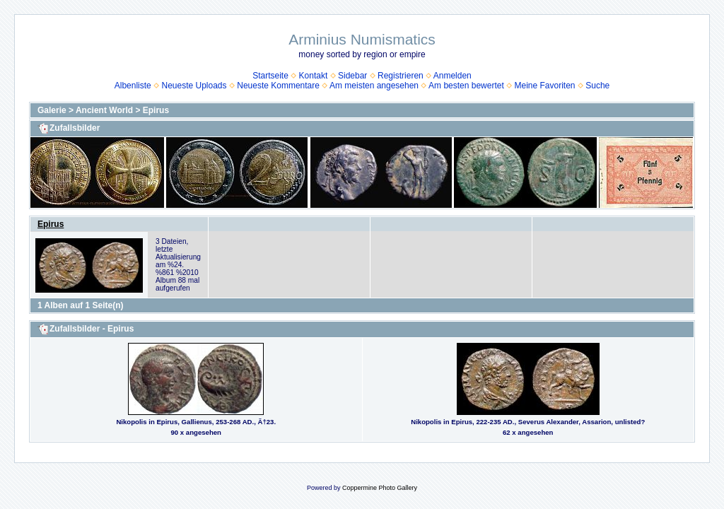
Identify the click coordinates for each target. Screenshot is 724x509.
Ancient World (104, 110)
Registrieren (401, 76)
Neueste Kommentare (278, 85)
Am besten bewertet (466, 85)
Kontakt (313, 76)
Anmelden (452, 76)
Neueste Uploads (193, 85)
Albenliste (133, 85)
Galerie (51, 110)
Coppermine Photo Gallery (379, 487)
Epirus (156, 110)
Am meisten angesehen (374, 85)
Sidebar (352, 76)
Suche (597, 85)
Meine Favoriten (544, 85)
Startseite (270, 76)
